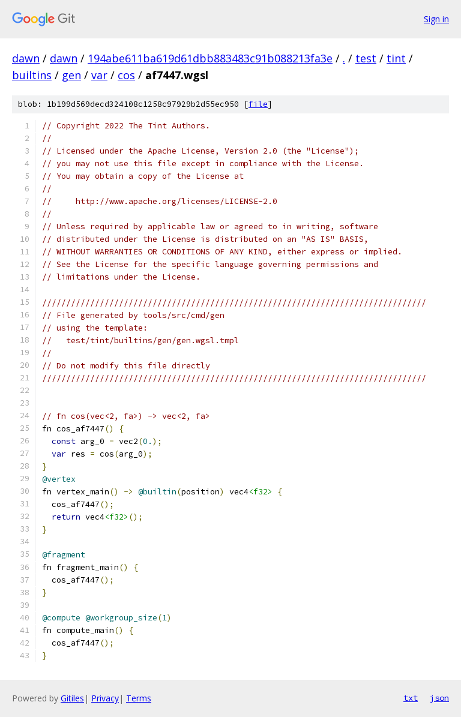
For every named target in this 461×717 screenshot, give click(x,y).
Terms (138, 698)
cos (126, 75)
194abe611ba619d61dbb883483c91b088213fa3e (210, 58)
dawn (26, 58)
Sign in (436, 19)
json (439, 697)
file (258, 104)
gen (71, 75)
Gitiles (72, 698)
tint (396, 58)
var (99, 75)
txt (410, 697)
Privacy (105, 698)
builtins (32, 75)
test (365, 58)
